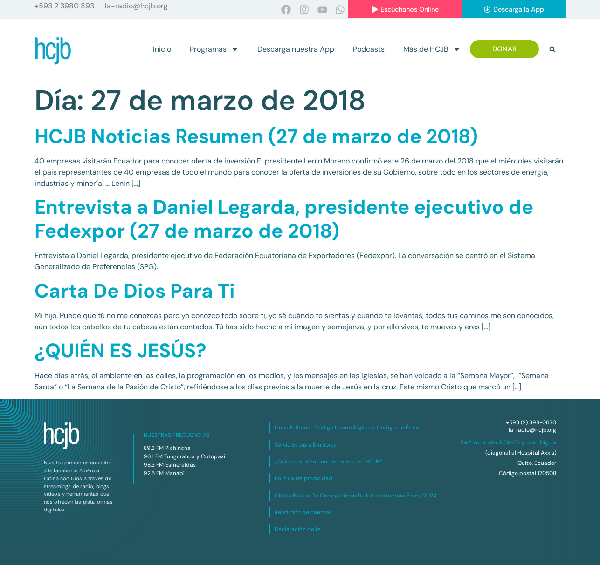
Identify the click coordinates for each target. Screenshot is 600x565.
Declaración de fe (298, 529)
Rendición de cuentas (303, 513)
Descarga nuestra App (295, 49)
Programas (214, 49)
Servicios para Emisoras (306, 445)
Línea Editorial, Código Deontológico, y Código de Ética (347, 428)
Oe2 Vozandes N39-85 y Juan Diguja (508, 443)
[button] (552, 49)
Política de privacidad (303, 479)
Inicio (162, 49)
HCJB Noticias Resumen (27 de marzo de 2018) (256, 136)
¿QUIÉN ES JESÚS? (120, 351)
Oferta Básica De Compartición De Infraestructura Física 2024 (355, 495)
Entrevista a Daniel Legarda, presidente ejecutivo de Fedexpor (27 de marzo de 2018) (283, 219)
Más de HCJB (432, 49)
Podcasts (369, 49)
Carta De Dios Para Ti (134, 291)
